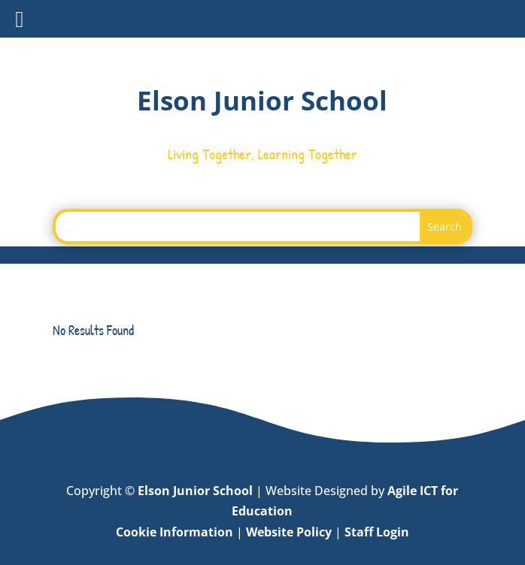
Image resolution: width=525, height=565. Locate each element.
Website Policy (289, 532)
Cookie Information (174, 532)
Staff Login (376, 532)
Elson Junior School (195, 490)
